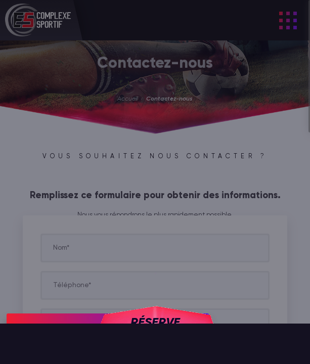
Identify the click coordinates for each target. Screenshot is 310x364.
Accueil (127, 99)
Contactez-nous (169, 99)
